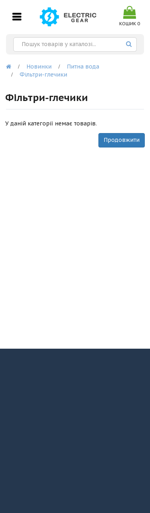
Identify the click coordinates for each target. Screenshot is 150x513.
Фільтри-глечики (43, 74)
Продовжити (122, 139)
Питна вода (83, 66)
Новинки (39, 66)
